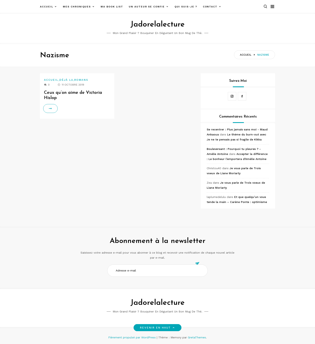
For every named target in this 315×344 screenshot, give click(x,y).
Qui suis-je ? (186, 6)
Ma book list (112, 6)
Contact (210, 6)
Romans (81, 79)
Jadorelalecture (157, 25)
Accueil (46, 6)
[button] (265, 6)
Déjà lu (66, 79)
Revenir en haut (157, 327)
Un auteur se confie (147, 6)
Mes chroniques (77, 6)
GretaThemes (197, 337)
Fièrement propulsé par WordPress (132, 337)
